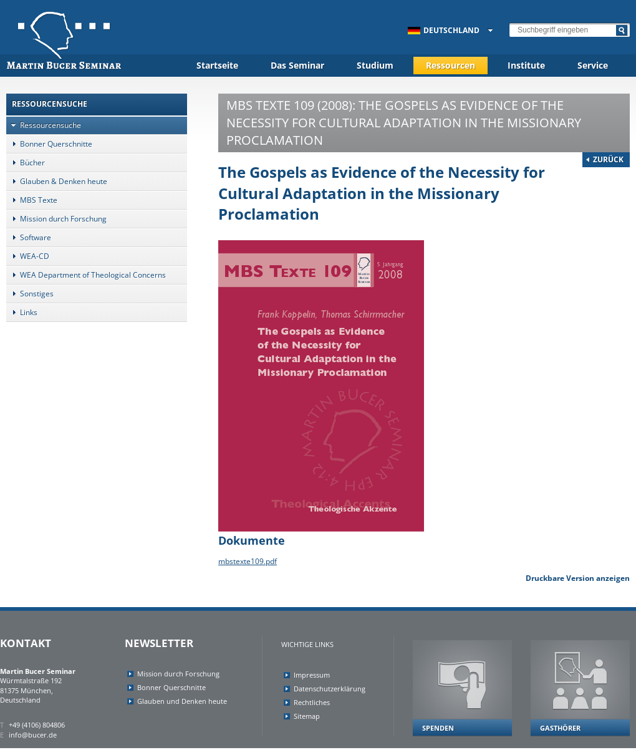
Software (28, 237)
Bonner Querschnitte (49, 143)
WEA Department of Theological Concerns (86, 274)
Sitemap (307, 716)
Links (21, 312)
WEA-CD (27, 256)
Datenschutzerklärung (329, 688)
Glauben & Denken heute (56, 181)
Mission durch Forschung (56, 218)
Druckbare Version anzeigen (578, 578)
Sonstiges (30, 293)
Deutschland (443, 30)
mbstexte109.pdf (247, 561)
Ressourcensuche (43, 125)
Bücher (25, 162)
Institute (526, 65)
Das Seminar (297, 65)
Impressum (312, 675)
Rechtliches (312, 702)
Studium (375, 65)
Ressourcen (450, 65)
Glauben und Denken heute (182, 701)
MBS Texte (31, 200)
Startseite (217, 65)
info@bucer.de (33, 734)
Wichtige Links (307, 644)
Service (592, 65)
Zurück (608, 159)
